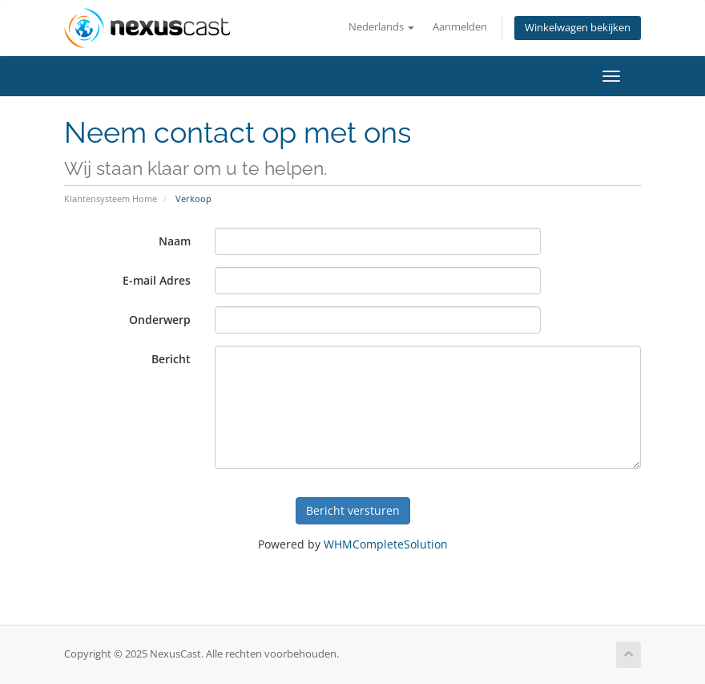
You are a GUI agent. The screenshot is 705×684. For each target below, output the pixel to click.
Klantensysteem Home (110, 198)
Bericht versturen (353, 510)
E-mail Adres (157, 280)
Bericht (171, 358)
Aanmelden (460, 27)
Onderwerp (160, 319)
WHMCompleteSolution (386, 544)
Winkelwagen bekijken (577, 27)
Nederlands (381, 27)
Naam (175, 241)
